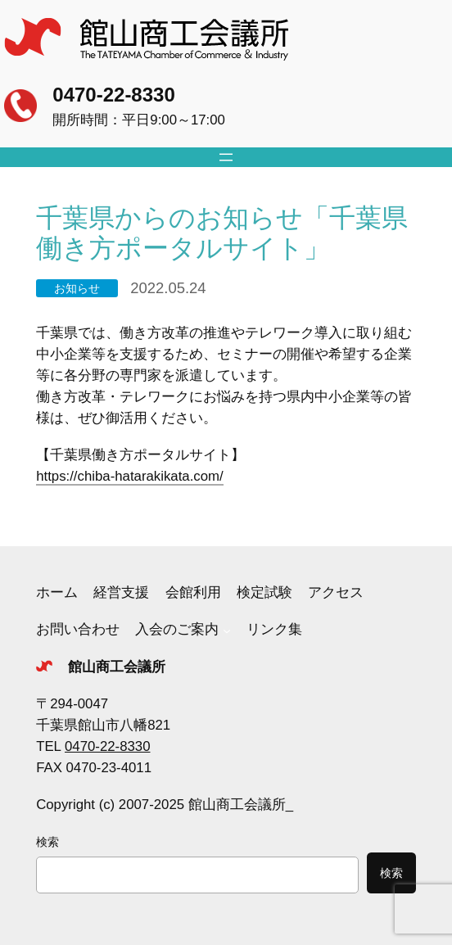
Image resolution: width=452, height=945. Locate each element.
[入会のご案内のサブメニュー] (227, 630)
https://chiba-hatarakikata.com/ (130, 476)
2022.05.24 (168, 287)
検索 (47, 841)
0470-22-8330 (113, 95)
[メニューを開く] (226, 157)
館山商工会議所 (116, 667)
